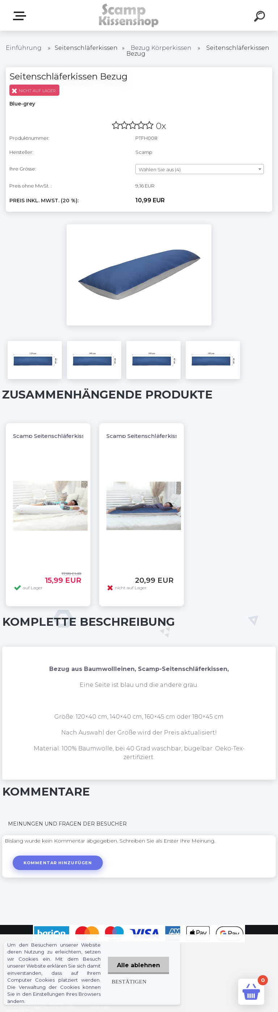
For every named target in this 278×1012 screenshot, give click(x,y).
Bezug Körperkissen (161, 47)
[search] (260, 17)
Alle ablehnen (138, 965)
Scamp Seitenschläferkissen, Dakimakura (164, 436)
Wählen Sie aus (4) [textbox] (160, 169)
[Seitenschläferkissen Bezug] (139, 227)
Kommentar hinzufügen (58, 862)
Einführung (24, 47)
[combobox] (199, 169)
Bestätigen (128, 981)
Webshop (21, 16)
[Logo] (128, 15)
